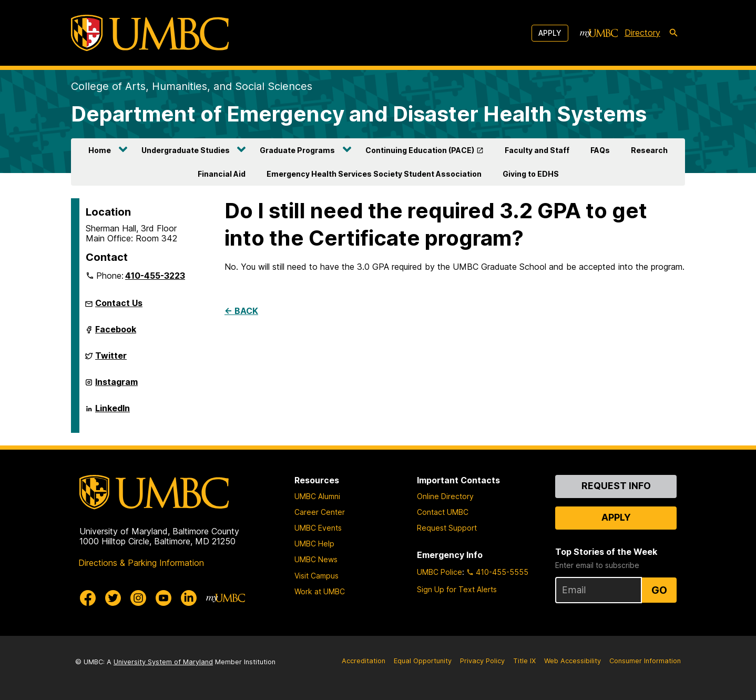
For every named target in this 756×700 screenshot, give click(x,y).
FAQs (600, 150)
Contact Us (118, 303)
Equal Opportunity (423, 661)
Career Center (319, 512)
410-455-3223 (155, 275)
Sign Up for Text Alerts (457, 589)
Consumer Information (645, 661)
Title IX (524, 661)
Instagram (116, 386)
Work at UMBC (319, 591)
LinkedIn (112, 412)
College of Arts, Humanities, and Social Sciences (191, 86)
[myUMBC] (599, 33)
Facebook (115, 333)
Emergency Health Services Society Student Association (374, 173)
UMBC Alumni (317, 496)
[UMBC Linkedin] (188, 598)
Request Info (616, 485)
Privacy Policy (482, 661)
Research (649, 150)
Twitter (111, 359)
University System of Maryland (163, 662)
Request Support (447, 527)
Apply (549, 32)
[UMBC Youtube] (163, 598)
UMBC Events (318, 527)
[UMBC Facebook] (87, 598)
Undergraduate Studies (185, 150)
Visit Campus (316, 575)
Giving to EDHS (531, 173)
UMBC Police (439, 571)
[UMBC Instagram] (138, 598)
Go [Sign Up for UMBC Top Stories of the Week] (659, 590)
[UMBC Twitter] (113, 598)
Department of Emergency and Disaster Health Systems (359, 114)
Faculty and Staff (537, 150)
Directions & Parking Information (141, 562)
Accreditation (363, 661)
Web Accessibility (572, 661)
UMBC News (316, 559)
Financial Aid (222, 173)
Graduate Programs (297, 150)
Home (99, 150)
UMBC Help (314, 543)
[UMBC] (150, 32)
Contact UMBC (442, 512)
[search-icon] (673, 33)
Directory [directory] (642, 32)
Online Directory (445, 496)
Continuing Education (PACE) (419, 150)
